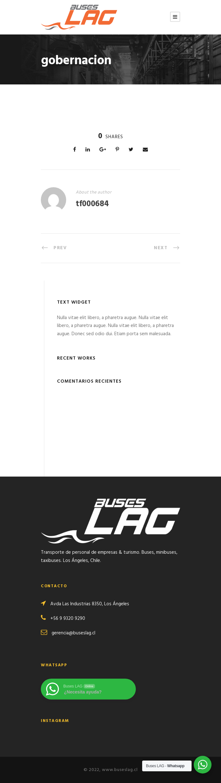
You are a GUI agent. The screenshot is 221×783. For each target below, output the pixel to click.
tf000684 (92, 204)
